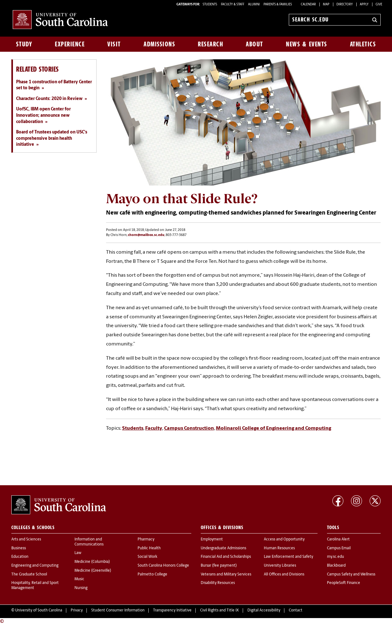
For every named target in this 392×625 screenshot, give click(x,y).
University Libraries (280, 566)
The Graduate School (29, 574)
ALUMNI (254, 4)
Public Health (149, 548)
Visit (114, 44)
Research (210, 44)
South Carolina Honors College (163, 566)
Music (79, 579)
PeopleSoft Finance (343, 583)
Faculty (153, 428)
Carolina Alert (338, 539)
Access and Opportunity (284, 539)
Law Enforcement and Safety (288, 557)
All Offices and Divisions (284, 574)
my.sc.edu (335, 557)
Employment (212, 539)
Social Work (147, 557)
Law (77, 553)
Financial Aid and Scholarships (226, 557)
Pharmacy (146, 539)
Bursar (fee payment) (219, 566)
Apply (364, 4)
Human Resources (279, 548)
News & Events (306, 44)
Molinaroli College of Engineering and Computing (273, 428)
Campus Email (339, 548)
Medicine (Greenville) (92, 571)
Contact (295, 610)
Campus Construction (189, 428)
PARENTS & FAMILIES (278, 4)
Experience (70, 44)
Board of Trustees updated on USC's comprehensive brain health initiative (51, 138)
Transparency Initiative (172, 610)
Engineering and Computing (34, 566)
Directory (344, 4)
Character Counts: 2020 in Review (49, 99)
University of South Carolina (38, 610)
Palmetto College (152, 574)
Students (132, 428)
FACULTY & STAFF (232, 4)
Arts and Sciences (26, 539)
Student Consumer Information (118, 610)
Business (18, 548)
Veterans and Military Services (226, 574)
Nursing (80, 588)
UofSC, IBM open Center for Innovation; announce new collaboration (43, 115)
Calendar (308, 4)
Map (326, 4)
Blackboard (336, 566)
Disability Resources (218, 583)
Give (379, 4)
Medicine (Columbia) (92, 562)
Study (24, 44)
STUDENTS (210, 4)
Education (19, 557)
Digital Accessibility (263, 610)
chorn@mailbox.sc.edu (146, 235)
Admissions (159, 44)
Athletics (363, 44)
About (254, 44)
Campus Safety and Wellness (351, 574)
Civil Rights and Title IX (219, 610)
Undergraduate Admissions (223, 548)
